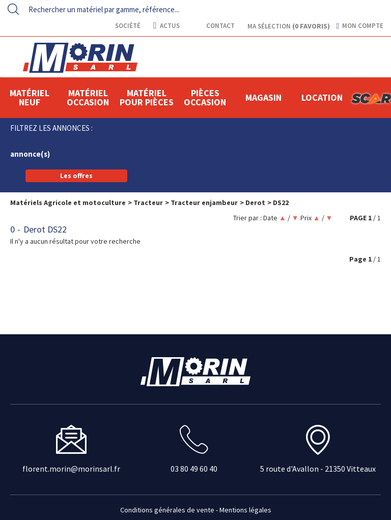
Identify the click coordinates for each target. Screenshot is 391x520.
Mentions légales (245, 509)
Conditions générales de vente (167, 509)
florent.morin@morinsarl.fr (71, 469)
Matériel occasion (88, 97)
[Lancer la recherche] (13, 9)
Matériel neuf (29, 97)
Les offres (76, 175)
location (322, 97)
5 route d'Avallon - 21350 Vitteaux (318, 469)
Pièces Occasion (205, 97)
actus (166, 25)
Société (127, 25)
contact (220, 25)
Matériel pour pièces (147, 97)
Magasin (263, 97)
